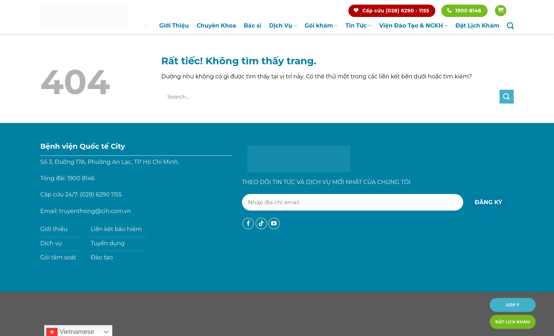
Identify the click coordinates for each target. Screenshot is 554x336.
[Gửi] (507, 97)
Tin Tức (359, 25)
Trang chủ (146, 25)
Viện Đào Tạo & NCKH (413, 25)
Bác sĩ (252, 25)
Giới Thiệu (174, 25)
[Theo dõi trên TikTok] (261, 223)
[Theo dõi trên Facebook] (248, 223)
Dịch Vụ (283, 25)
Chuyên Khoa (216, 25)
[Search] (510, 25)
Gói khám (321, 25)
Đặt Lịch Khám (477, 25)
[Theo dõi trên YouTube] (274, 223)
